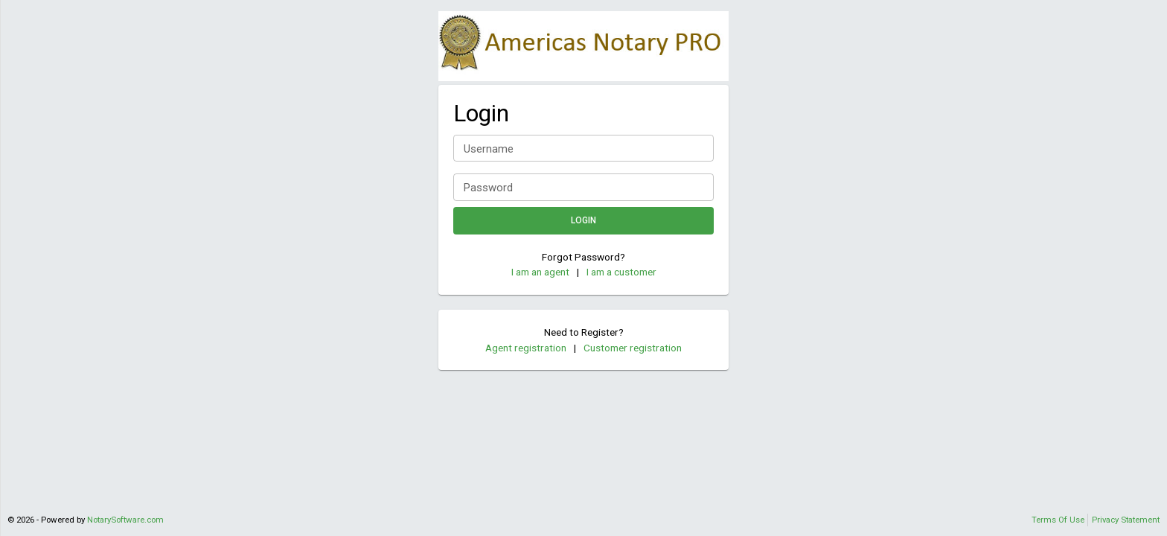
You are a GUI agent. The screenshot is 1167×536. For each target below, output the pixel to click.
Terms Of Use (1058, 519)
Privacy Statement (1126, 519)
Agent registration (525, 348)
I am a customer (621, 272)
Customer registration (633, 348)
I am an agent (540, 272)
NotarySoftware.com (125, 519)
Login (583, 220)
